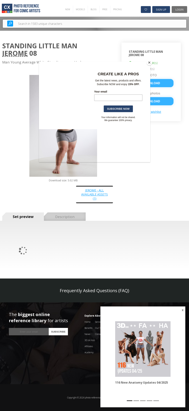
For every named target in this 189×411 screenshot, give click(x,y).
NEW (67, 9)
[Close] (149, 62)
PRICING (117, 9)
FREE (104, 9)
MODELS (80, 9)
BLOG (94, 9)
